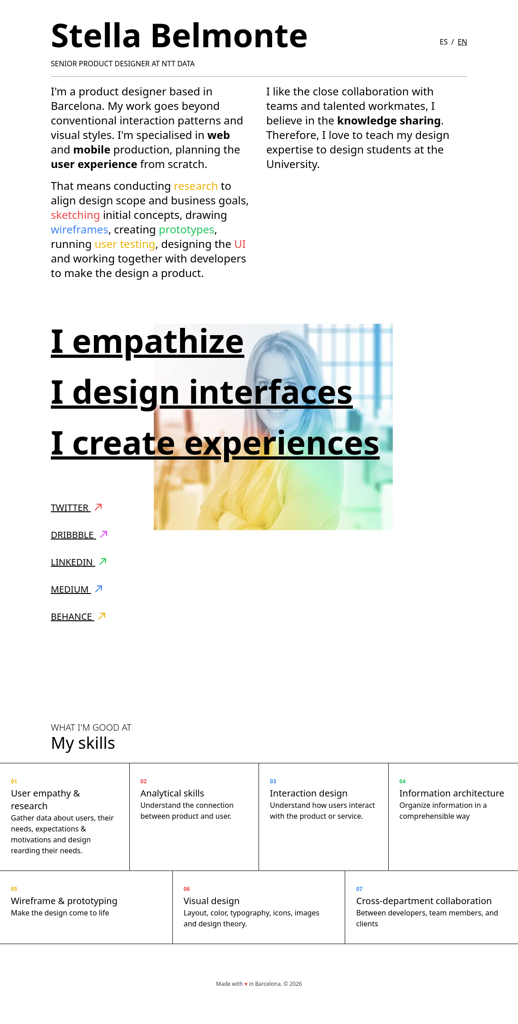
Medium (76, 589)
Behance (78, 616)
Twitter (76, 507)
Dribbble (79, 535)
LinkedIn (78, 562)
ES (444, 42)
